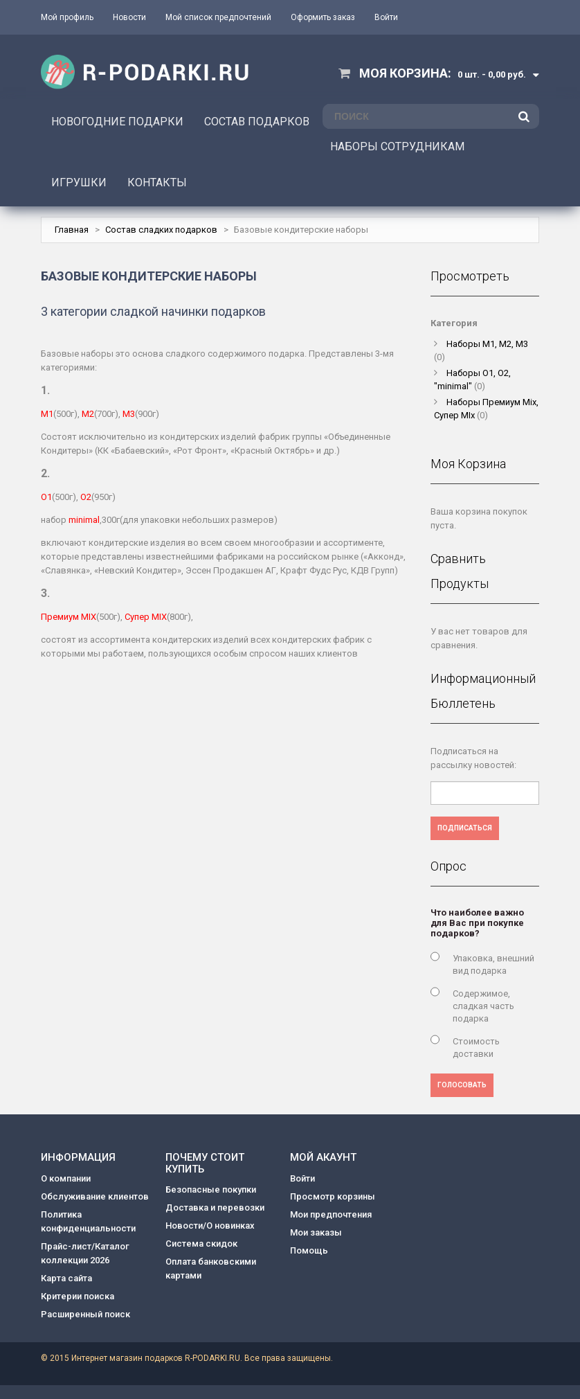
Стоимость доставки (476, 1047)
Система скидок (201, 1243)
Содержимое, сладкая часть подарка (483, 1006)
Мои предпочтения (331, 1214)
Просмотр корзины (332, 1196)
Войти (386, 17)
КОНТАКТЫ (157, 182)
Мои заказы (316, 1232)
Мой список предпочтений (218, 17)
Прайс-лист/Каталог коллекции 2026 (85, 1253)
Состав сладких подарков (161, 229)
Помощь (309, 1250)
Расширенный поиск (85, 1314)
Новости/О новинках (210, 1225)
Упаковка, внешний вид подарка (493, 964)
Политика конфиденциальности (88, 1221)
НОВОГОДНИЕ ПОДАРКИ (117, 121)
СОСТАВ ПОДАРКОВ (256, 121)
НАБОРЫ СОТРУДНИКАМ (397, 146)
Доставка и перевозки (214, 1207)
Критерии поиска (77, 1296)
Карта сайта (66, 1278)
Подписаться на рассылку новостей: (473, 758)
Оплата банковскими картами (210, 1268)
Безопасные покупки (210, 1189)
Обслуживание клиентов (95, 1196)
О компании (66, 1178)
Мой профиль (67, 17)
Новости (129, 17)
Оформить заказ (323, 17)
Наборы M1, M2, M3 (487, 344)
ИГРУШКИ (79, 182)
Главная (72, 229)
